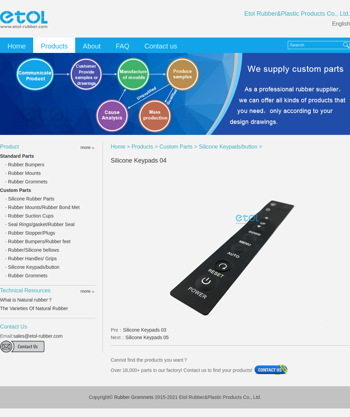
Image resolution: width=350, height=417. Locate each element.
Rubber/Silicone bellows (33, 250)
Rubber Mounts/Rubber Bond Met (44, 207)
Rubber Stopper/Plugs (31, 233)
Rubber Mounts (24, 173)
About (91, 46)
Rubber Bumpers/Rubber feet (39, 241)
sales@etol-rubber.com (38, 336)
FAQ (123, 46)
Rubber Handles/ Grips (32, 258)
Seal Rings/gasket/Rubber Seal (41, 224)
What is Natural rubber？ (26, 300)
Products (54, 46)
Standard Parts (17, 156)
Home (17, 46)
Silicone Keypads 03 (144, 330)
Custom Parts (15, 190)
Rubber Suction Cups (31, 216)
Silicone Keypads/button (33, 267)
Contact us (161, 46)
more (85, 147)
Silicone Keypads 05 (147, 337)
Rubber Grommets (28, 181)
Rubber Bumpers (26, 164)
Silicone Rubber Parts (31, 198)
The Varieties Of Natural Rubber (34, 308)
